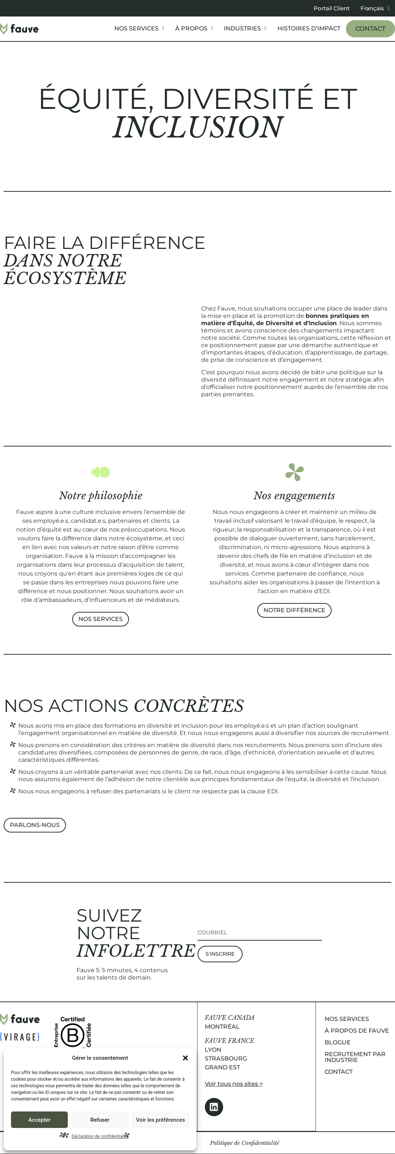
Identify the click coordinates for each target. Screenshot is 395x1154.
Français (375, 8)
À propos (194, 28)
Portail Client (332, 8)
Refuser (99, 1120)
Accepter (39, 1120)
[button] (185, 1058)
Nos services (139, 28)
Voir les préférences (160, 1120)
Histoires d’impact (308, 28)
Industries (245, 28)
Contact (370, 28)
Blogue (338, 1042)
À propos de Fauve (357, 1030)
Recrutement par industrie (355, 1057)
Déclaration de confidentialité (99, 1136)
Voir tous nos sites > (234, 1083)
